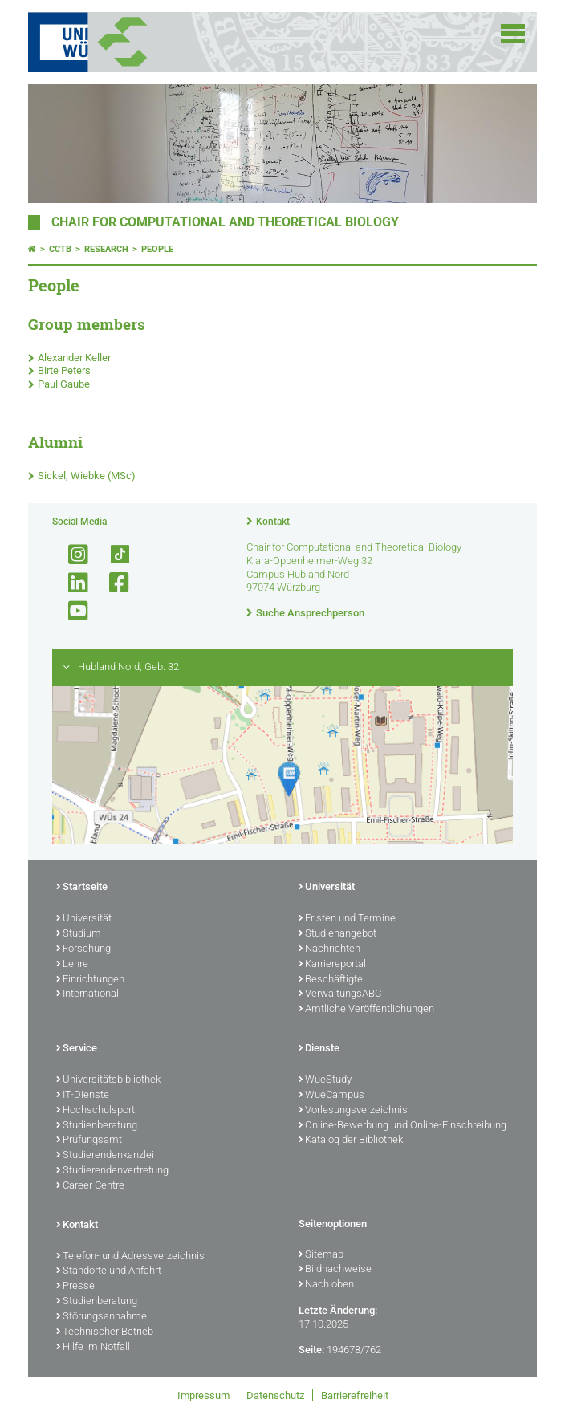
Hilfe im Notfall (93, 1347)
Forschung (83, 949)
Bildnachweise (335, 1270)
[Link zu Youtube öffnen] (71, 611)
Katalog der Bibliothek (351, 1140)
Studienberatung (96, 1126)
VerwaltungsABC (340, 994)
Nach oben (326, 1285)
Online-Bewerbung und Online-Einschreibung (402, 1126)
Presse (75, 1286)
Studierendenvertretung (112, 1171)
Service (76, 1049)
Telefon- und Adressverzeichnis (130, 1257)
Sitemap (321, 1255)
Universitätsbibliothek (108, 1080)
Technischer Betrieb (104, 1332)
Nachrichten (329, 949)
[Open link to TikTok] (112, 555)
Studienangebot (337, 934)
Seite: (311, 1350)
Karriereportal (332, 965)
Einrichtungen (90, 980)
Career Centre (90, 1186)
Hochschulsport (95, 1111)
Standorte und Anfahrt (108, 1271)
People (157, 249)
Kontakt (273, 521)
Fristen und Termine (347, 919)
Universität (84, 919)
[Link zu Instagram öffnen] (71, 555)
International (87, 994)
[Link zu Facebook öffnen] (112, 583)
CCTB (60, 249)
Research (106, 249)
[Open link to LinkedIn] (71, 583)
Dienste (319, 1049)
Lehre (72, 965)
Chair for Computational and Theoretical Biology (225, 222)
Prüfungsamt (89, 1140)
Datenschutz (275, 1395)
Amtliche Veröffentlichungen (366, 1009)
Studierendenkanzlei (105, 1156)
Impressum (203, 1395)
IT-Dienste (82, 1095)
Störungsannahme (101, 1317)
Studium (78, 934)
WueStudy (325, 1080)
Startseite (82, 887)
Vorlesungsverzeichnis (353, 1111)
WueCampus (331, 1095)
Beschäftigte (331, 980)
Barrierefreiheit (354, 1395)
